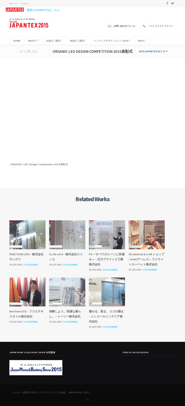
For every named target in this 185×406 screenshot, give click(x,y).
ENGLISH (13, 4)
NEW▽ (142, 40)
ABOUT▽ (33, 40)
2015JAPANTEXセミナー (153, 51)
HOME (16, 40)
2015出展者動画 (30, 264)
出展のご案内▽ (54, 40)
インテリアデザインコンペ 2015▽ (112, 40)
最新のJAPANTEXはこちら (33, 10)
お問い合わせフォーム (124, 26)
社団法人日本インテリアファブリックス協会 (43, 392)
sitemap (24, 4)
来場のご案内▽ (78, 40)
